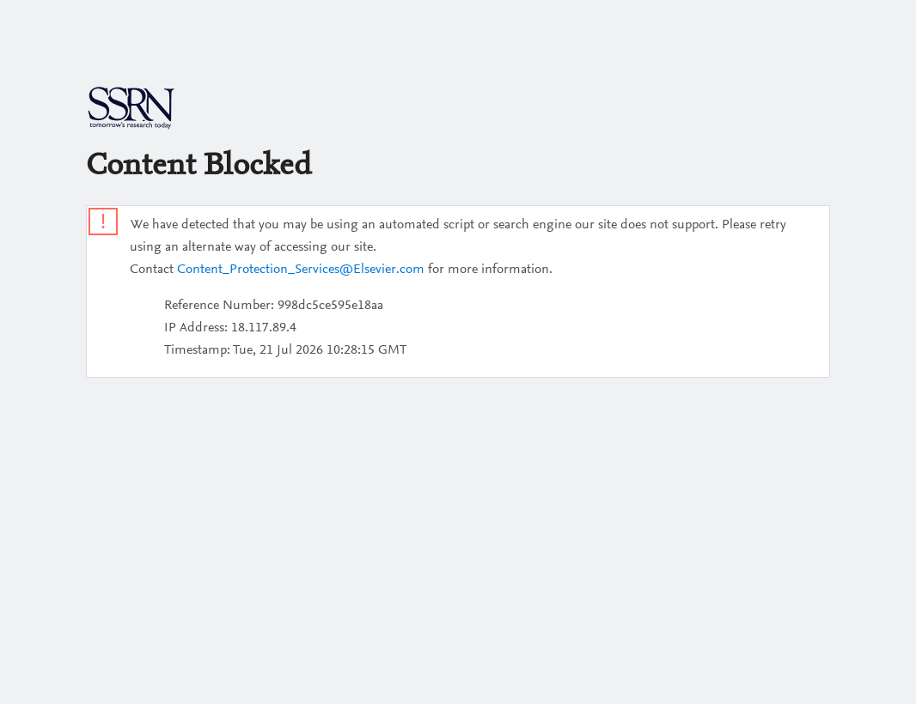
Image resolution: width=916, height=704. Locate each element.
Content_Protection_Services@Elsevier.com (300, 269)
